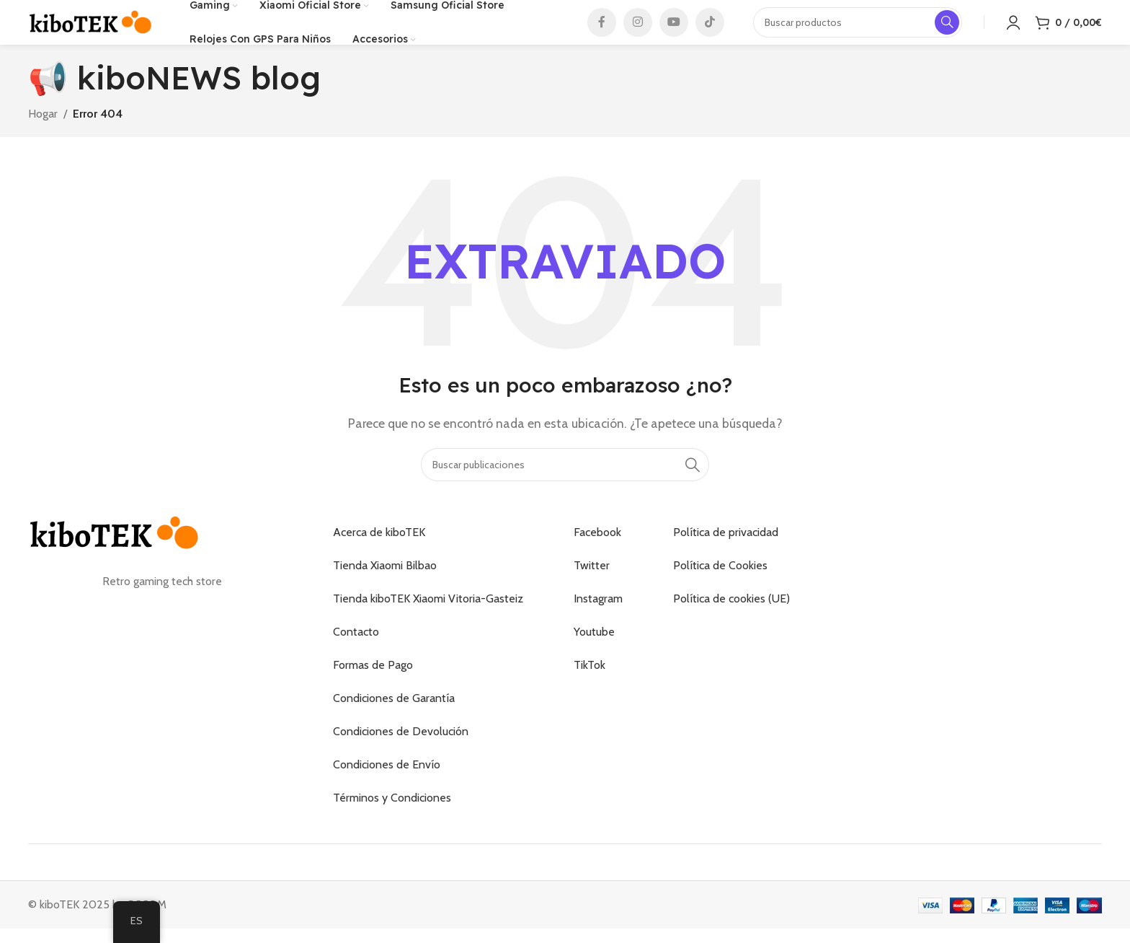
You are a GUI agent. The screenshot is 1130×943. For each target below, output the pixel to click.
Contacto (356, 652)
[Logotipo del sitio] (91, 31)
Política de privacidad (725, 553)
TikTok (589, 686)
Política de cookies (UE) (731, 619)
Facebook (597, 553)
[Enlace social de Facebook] (601, 32)
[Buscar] (565, 484)
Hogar (43, 134)
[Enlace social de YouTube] (673, 32)
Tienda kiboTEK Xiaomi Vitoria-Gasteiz (428, 619)
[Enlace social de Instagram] (637, 32)
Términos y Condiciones (392, 818)
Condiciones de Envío (386, 785)
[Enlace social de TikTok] (709, 32)
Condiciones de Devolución (400, 752)
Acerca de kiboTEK (379, 553)
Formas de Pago (373, 686)
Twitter (592, 586)
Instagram (598, 619)
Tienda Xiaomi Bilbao (385, 586)
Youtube (594, 652)
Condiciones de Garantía (394, 719)
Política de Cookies (720, 586)
